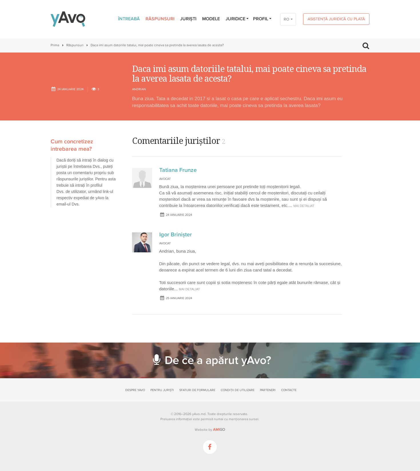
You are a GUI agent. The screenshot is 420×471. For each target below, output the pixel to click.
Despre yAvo (135, 390)
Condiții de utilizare (237, 390)
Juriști (188, 19)
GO (219, 429)
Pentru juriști (162, 390)
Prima (55, 45)
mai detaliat (303, 206)
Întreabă (129, 19)
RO (286, 19)
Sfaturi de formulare (197, 390)
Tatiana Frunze (178, 170)
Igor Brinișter (175, 234)
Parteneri (268, 390)
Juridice (237, 19)
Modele (211, 19)
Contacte (288, 390)
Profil (262, 19)
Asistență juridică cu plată (336, 19)
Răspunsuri (160, 19)
